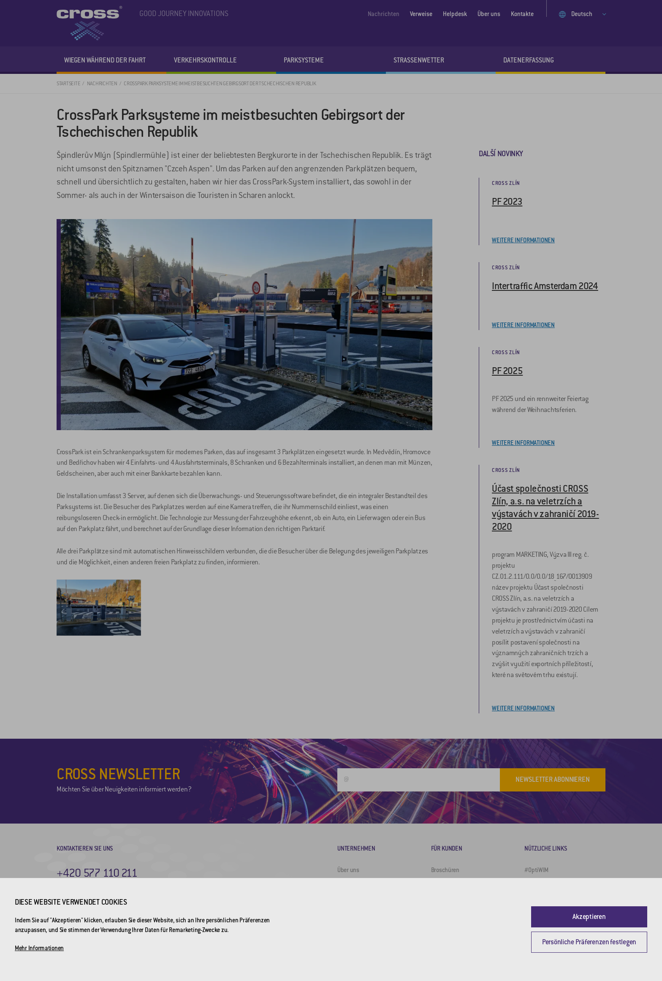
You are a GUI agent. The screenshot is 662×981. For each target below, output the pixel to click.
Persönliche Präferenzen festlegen (589, 942)
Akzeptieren (588, 916)
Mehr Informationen (39, 948)
